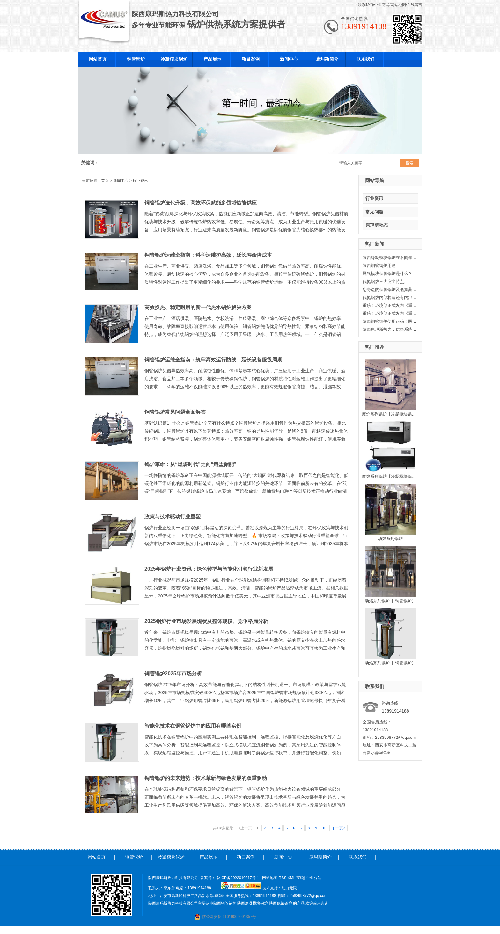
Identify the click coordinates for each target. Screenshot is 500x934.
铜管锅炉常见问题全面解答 (175, 412)
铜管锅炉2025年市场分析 (173, 673)
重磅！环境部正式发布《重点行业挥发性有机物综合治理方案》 (390, 313)
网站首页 (97, 856)
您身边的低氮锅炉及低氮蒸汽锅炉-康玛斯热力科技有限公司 (390, 289)
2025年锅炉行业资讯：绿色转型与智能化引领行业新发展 (208, 569)
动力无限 (289, 888)
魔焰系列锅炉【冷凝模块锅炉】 (391, 414)
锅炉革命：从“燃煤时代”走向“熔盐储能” (190, 464)
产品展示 (208, 856)
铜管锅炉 (134, 856)
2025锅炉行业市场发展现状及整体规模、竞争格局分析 (206, 621)
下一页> (338, 828)
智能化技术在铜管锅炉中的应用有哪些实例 (192, 726)
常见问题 (374, 211)
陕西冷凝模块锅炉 (252, 903)
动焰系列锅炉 (390, 538)
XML (292, 878)
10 (324, 828)
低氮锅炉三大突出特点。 (385, 281)
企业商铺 (381, 5)
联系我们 (365, 5)
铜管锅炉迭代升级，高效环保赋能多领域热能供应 (200, 202)
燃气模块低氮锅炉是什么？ (387, 273)
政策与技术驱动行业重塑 (172, 516)
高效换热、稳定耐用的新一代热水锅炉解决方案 (198, 307)
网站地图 (398, 5)
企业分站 (313, 878)
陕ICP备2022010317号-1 (238, 878)
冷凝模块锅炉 (171, 856)
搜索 (409, 163)
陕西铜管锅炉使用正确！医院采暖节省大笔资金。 (390, 321)
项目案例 (246, 856)
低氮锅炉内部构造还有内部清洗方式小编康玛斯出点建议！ (390, 297)
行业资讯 (374, 198)
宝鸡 (300, 878)
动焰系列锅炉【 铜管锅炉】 (390, 600)
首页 (105, 180)
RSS (283, 878)
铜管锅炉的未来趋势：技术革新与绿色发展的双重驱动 (205, 778)
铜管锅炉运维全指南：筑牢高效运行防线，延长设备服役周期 (213, 359)
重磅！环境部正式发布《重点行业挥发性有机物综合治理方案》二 (390, 305)
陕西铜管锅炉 (224, 903)
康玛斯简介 (320, 856)
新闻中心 (121, 180)
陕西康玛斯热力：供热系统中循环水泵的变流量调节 (390, 329)
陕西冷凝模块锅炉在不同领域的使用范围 (390, 257)
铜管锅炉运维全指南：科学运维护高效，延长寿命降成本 (208, 255)
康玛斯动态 (376, 225)
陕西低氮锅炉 (280, 903)
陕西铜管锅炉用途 (379, 265)
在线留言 (414, 5)
